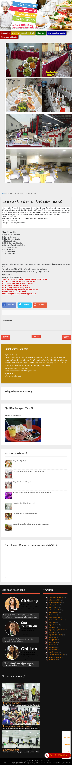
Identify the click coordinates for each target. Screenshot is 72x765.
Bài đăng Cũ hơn (66, 337)
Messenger (67, 749)
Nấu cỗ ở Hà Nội (27, 33)
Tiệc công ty (52, 632)
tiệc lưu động (53, 637)
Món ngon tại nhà (54, 605)
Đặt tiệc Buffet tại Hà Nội (56, 655)
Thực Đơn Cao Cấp (55, 617)
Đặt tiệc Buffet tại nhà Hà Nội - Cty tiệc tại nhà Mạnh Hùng (32, 492)
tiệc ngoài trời (53, 640)
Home (3, 193)
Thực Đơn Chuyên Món (56, 620)
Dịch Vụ (15, 33)
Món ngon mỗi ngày (9, 37)
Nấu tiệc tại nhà (53, 612)
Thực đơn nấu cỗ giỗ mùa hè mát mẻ (25, 513)
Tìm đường (67, 735)
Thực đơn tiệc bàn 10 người (22, 482)
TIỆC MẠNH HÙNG (18, 763)
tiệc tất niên (52, 647)
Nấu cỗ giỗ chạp (54, 607)
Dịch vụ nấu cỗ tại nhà (56, 597)
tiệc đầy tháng (53, 650)
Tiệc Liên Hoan (53, 625)
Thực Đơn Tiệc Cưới (19, 461)
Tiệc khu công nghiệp (56, 33)
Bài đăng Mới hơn (6, 337)
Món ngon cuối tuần (55, 600)
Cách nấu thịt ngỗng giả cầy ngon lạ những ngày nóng (30, 524)
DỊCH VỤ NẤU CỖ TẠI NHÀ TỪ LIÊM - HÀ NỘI (32, 202)
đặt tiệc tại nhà (53, 659)
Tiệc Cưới (52, 622)
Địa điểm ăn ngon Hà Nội (13, 415)
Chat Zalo (67, 742)
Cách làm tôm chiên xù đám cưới (23, 503)
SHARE (8, 304)
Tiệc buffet (52, 627)
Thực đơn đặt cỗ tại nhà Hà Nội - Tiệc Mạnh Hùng (29, 471)
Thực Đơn (41, 33)
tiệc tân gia (52, 645)
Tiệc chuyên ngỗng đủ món (57, 630)
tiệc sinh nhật (53, 642)
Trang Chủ (5, 33)
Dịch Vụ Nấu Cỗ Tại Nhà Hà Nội (41, 761)
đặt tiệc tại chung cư (55, 657)
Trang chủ (36, 336)
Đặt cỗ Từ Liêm (53, 652)
